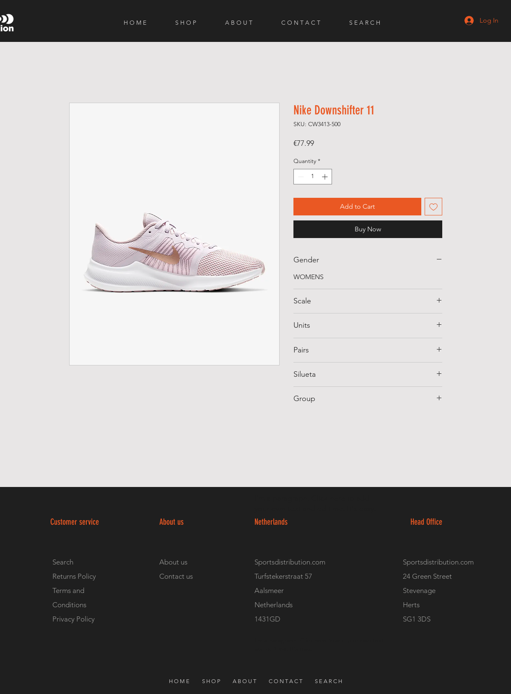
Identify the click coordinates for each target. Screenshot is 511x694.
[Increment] (325, 176)
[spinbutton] (312, 176)
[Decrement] (300, 176)
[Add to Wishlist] (433, 206)
